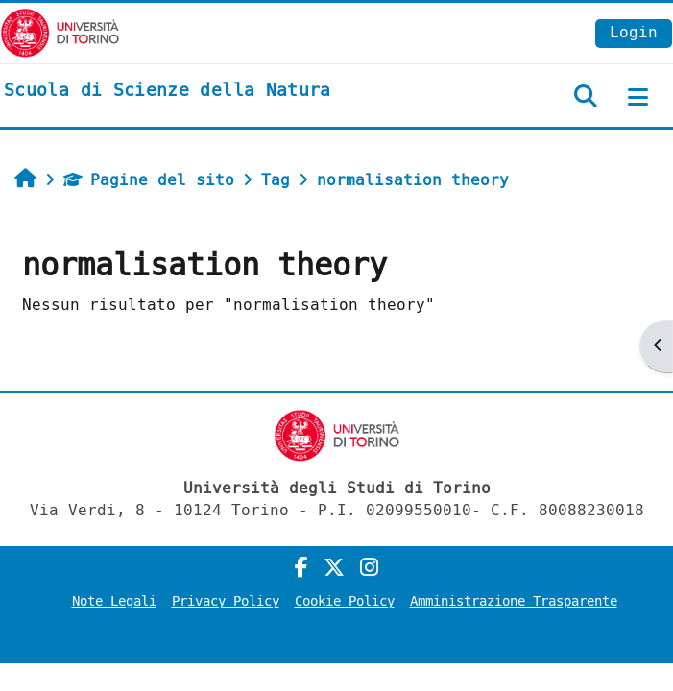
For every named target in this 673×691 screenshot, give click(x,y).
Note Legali (114, 601)
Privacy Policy (225, 601)
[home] (167, 91)
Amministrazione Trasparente (513, 601)
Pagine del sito (148, 180)
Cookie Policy (345, 601)
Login (634, 32)
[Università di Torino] (60, 32)
